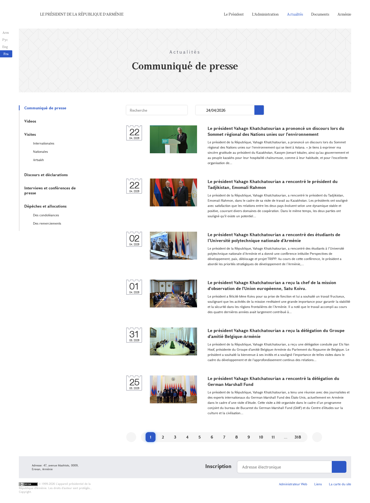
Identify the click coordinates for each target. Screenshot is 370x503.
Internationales (43, 143)
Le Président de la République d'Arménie (81, 14)
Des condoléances (46, 215)
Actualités (295, 14)
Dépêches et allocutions (45, 206)
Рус (5, 39)
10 (261, 437)
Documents (320, 14)
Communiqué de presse (45, 107)
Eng (5, 46)
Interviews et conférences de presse (50, 190)
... (201, 110)
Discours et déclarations (46, 174)
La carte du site (340, 484)
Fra (6, 53)
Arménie (344, 14)
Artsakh (38, 160)
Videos (30, 121)
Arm (5, 32)
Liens (318, 484)
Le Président (234, 14)
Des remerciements (47, 223)
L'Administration (265, 14)
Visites (30, 134)
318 (297, 437)
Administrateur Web (293, 484)
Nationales (40, 151)
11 (273, 437)
